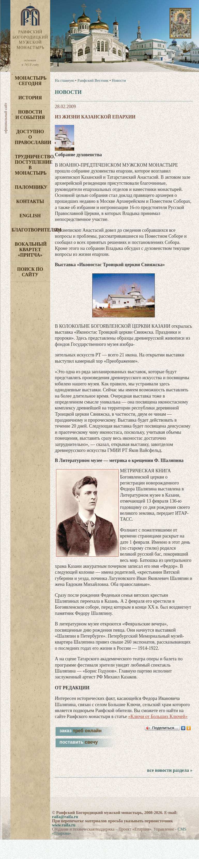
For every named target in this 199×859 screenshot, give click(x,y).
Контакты (30, 201)
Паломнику (31, 187)
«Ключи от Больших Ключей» (158, 716)
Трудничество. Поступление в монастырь (32, 165)
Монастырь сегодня (31, 81)
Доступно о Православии (32, 137)
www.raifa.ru (63, 825)
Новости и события (30, 114)
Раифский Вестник (93, 80)
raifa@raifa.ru (65, 817)
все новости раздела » (169, 770)
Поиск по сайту (30, 272)
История (30, 97)
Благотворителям (31, 230)
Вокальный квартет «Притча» (31, 250)
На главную (64, 80)
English (30, 215)
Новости (119, 80)
